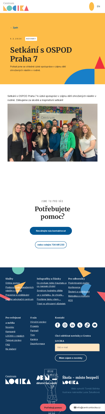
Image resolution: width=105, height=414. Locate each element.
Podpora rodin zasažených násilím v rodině (19, 289)
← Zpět (14, 27)
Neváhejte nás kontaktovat (51, 230)
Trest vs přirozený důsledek (51, 303)
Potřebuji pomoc (53, 407)
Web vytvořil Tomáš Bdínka (85, 388)
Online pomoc (12, 283)
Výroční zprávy (38, 322)
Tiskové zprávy (13, 340)
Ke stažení (10, 349)
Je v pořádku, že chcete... (50, 295)
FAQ (7, 344)
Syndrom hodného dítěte (50, 290)
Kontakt (59, 317)
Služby (9, 278)
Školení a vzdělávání (79, 291)
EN (98, 6)
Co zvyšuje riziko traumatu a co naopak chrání (51, 285)
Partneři (34, 330)
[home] (46, 6)
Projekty (34, 326)
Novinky (9, 327)
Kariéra (34, 339)
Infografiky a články (49, 278)
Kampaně (10, 331)
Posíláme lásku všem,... (49, 299)
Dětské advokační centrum (19, 299)
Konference (74, 287)
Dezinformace (37, 343)
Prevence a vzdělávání (17, 295)
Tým (32, 335)
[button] (91, 6)
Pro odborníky (76, 278)
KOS (70, 300)
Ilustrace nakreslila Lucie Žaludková (81, 392)
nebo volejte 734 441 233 (50, 244)
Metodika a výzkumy (79, 296)
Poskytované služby (78, 283)
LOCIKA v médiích (14, 336)
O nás (33, 317)
